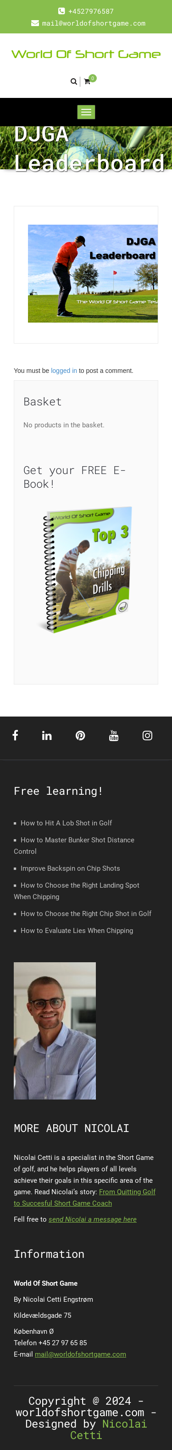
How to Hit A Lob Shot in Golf (66, 823)
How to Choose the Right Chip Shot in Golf (86, 914)
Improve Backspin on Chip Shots (70, 868)
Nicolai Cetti (108, 1429)
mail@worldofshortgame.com (80, 1354)
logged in (64, 370)
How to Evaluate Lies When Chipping (77, 931)
